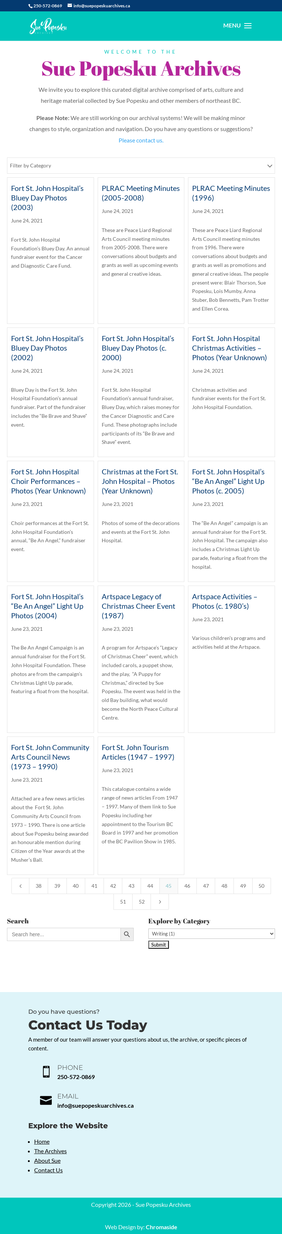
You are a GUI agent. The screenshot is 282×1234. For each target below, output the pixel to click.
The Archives (50, 1150)
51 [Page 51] (123, 901)
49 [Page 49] (243, 886)
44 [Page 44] (150, 886)
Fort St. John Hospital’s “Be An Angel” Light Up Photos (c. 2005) (228, 481)
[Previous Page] (20, 886)
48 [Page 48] (224, 886)
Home (42, 1141)
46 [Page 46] (187, 886)
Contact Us (48, 1169)
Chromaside (161, 1226)
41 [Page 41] (94, 886)
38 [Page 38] (38, 886)
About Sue (47, 1160)
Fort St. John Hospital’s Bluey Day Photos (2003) (47, 197)
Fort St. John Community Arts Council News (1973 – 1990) (50, 757)
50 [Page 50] (261, 886)
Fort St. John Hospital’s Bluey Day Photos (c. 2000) (138, 348)
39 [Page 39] (57, 886)
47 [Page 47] (206, 886)
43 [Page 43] (131, 886)
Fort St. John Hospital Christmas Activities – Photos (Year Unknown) (229, 348)
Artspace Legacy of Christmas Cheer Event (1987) (138, 606)
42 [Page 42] (113, 886)
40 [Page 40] (76, 886)
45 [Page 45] (168, 886)
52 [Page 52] (142, 901)
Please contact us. (141, 140)
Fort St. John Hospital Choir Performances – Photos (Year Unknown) (48, 481)
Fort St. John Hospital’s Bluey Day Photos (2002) (47, 348)
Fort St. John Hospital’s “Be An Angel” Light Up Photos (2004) (47, 606)
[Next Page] (160, 902)
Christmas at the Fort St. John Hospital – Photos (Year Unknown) (140, 481)
